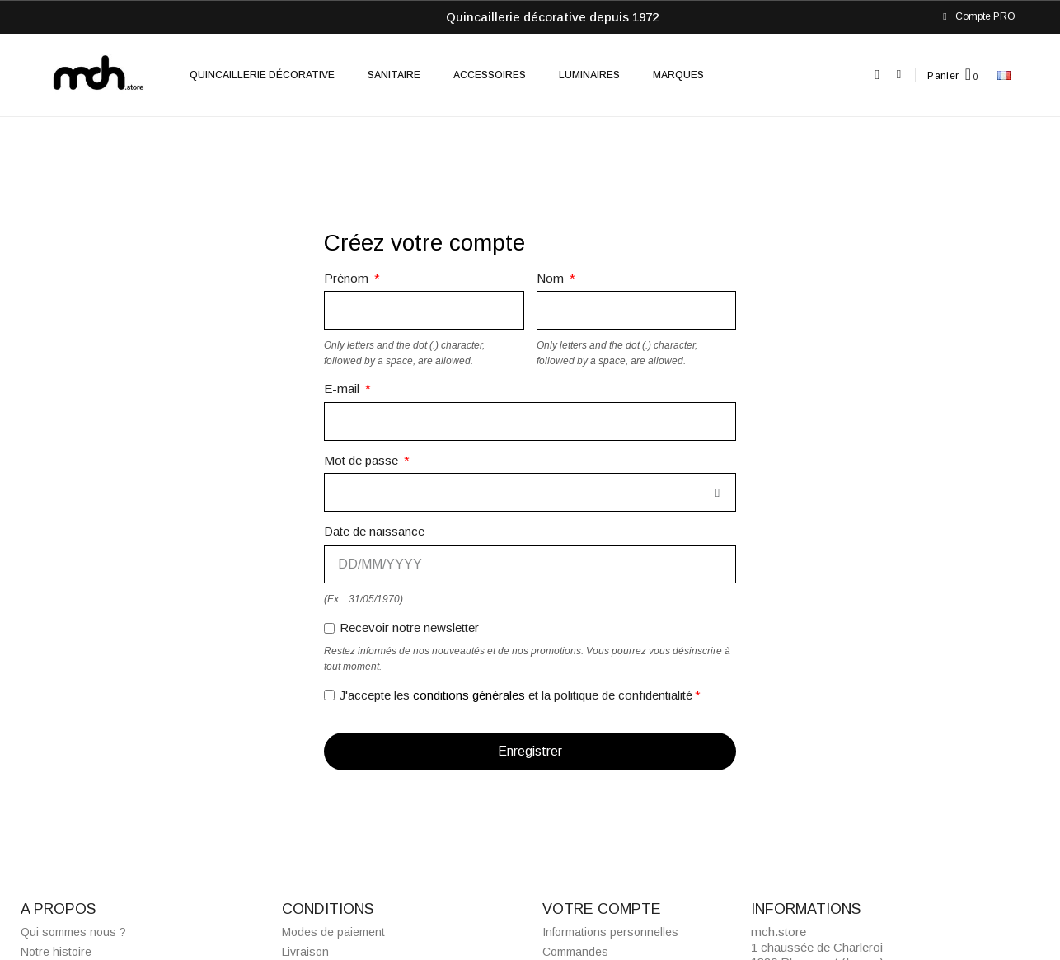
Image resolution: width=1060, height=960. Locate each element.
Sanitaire (394, 75)
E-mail (343, 389)
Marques (678, 75)
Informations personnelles (610, 932)
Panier (943, 76)
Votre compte (601, 909)
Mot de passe (362, 460)
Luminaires (589, 75)
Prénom (348, 278)
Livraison (305, 951)
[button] (877, 75)
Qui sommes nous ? (73, 932)
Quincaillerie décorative (262, 75)
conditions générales (469, 695)
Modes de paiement (333, 932)
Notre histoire (56, 951)
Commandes (575, 951)
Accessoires (489, 75)
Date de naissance (374, 531)
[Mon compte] (899, 74)
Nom (552, 278)
